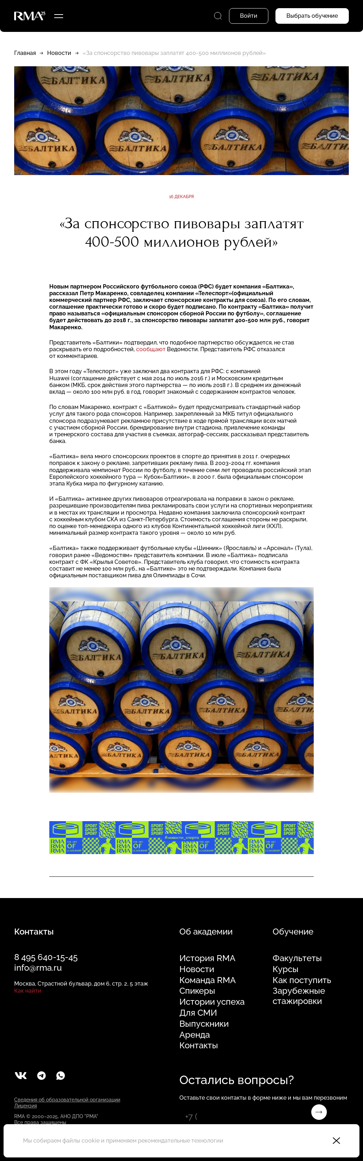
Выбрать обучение (312, 15)
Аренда (194, 1035)
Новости (59, 53)
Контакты (198, 1045)
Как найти (27, 990)
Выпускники (204, 1024)
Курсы (285, 969)
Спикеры (197, 991)
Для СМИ (198, 1013)
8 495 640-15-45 (46, 957)
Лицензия (25, 1106)
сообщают (151, 349)
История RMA (207, 958)
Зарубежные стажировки (299, 996)
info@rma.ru (38, 968)
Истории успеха (212, 1002)
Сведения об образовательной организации (67, 1100)
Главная (25, 53)
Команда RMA (207, 980)
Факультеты (297, 958)
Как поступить (302, 980)
